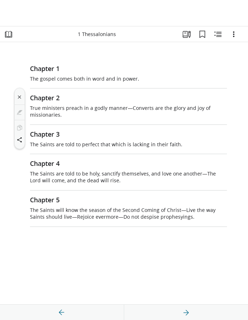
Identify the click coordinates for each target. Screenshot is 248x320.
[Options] (234, 34)
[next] (186, 312)
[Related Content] (218, 34)
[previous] (61, 312)
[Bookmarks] (202, 34)
